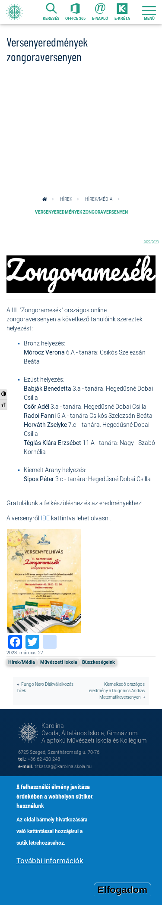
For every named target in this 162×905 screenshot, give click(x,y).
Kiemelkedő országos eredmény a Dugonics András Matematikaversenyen (117, 690)
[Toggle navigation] (149, 12)
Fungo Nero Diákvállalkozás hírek (45, 687)
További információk (49, 864)
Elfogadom (123, 893)
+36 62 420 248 (44, 759)
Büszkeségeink (98, 662)
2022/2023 (151, 241)
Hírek (66, 199)
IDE (45, 518)
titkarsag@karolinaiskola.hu (63, 766)
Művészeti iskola (58, 662)
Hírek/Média (98, 199)
